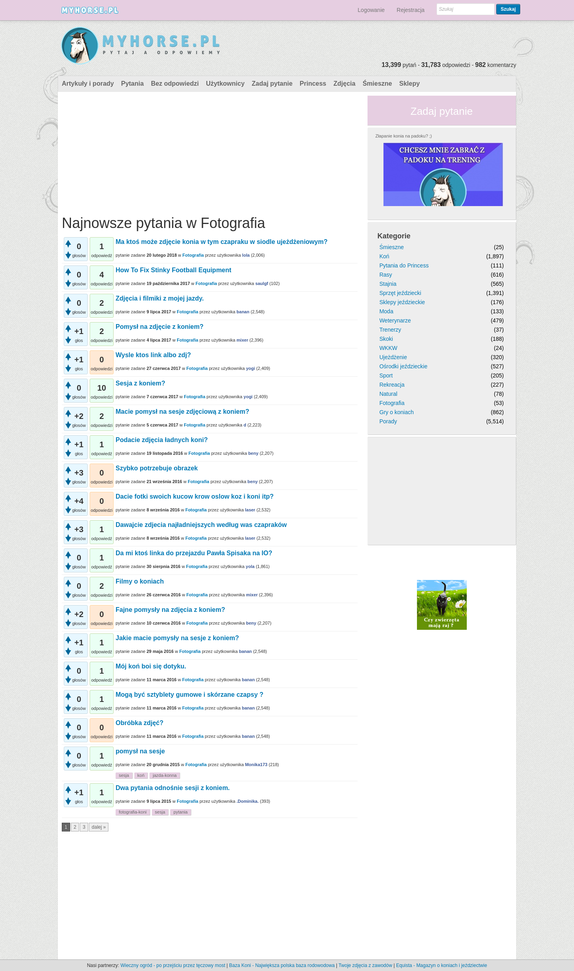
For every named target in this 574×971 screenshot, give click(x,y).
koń (141, 775)
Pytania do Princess (404, 265)
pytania (180, 812)
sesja (124, 775)
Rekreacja (392, 384)
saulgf (261, 283)
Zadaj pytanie (272, 83)
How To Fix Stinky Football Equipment (173, 270)
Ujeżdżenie (393, 357)
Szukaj (508, 9)
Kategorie (394, 236)
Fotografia (193, 255)
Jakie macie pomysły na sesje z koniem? (177, 638)
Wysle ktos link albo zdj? (153, 355)
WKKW (388, 348)
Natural (388, 394)
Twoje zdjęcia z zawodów (365, 965)
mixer (242, 340)
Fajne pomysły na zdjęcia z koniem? (170, 609)
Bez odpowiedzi (175, 83)
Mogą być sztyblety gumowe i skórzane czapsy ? (189, 694)
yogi (250, 368)
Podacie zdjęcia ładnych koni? (162, 439)
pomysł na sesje (140, 751)
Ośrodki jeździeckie (403, 366)
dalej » (99, 827)
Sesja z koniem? (140, 383)
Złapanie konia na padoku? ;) (403, 136)
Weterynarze (395, 320)
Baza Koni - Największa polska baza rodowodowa (282, 965)
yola (250, 566)
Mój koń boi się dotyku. (151, 666)
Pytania (132, 83)
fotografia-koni (133, 812)
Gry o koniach (396, 412)
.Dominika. (247, 801)
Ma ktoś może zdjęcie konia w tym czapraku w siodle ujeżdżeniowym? (222, 241)
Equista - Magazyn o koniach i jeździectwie (441, 965)
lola (246, 255)
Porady (388, 421)
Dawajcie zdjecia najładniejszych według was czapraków (201, 524)
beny (253, 453)
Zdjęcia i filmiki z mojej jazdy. (160, 298)
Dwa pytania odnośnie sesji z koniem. (173, 787)
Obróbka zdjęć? (139, 722)
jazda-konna (165, 775)
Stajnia (388, 284)
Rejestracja (411, 10)
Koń (384, 256)
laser (250, 509)
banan (242, 311)
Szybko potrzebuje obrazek (157, 468)
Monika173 (256, 764)
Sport (386, 375)
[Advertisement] (210, 151)
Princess (313, 83)
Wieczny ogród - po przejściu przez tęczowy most (172, 965)
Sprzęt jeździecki (400, 293)
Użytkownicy (225, 83)
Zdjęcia (345, 83)
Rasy (385, 274)
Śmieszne (377, 83)
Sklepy (409, 83)
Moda (386, 311)
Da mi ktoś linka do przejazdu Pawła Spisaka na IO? (194, 553)
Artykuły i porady (88, 83)
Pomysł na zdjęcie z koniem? (160, 326)
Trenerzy (390, 329)
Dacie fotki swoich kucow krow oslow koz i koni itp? (195, 496)
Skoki (386, 339)
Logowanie (371, 10)
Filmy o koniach (140, 581)
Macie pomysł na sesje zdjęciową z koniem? (182, 411)
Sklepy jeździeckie (402, 302)
